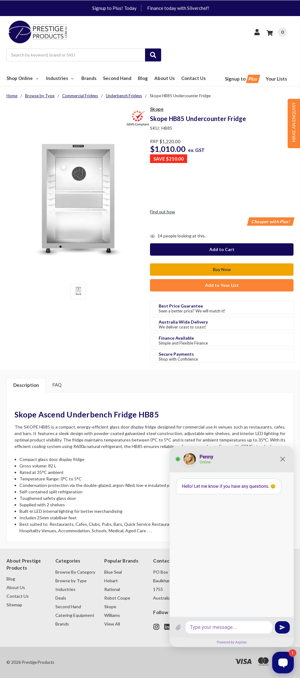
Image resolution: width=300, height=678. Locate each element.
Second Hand (117, 78)
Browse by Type (71, 580)
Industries (60, 78)
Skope (110, 606)
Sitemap (14, 604)
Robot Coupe (117, 598)
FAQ (57, 384)
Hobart (111, 580)
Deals (60, 598)
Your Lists (276, 79)
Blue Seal (113, 572)
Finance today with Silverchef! (178, 8)
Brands (88, 78)
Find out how (162, 211)
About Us (164, 78)
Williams (112, 615)
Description (26, 385)
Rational (112, 589)
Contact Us (193, 78)
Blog (143, 78)
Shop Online (23, 78)
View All (112, 623)
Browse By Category (75, 572)
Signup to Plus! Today (114, 8)
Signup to (242, 79)
